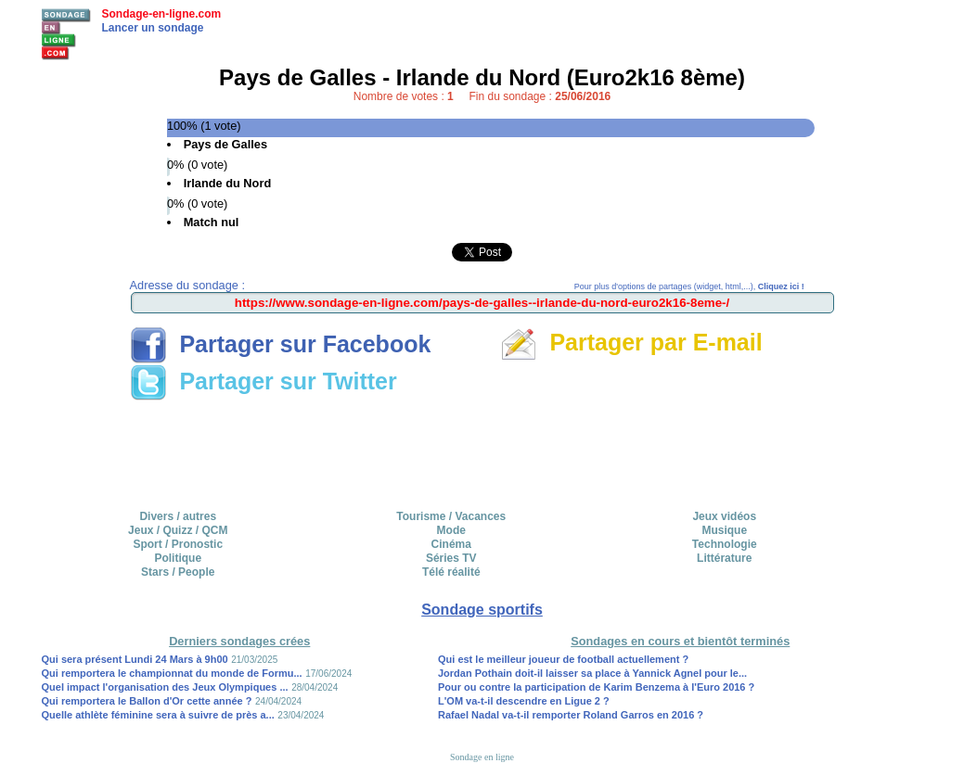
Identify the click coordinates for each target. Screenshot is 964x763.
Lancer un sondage (153, 27)
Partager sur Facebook (280, 344)
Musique (724, 530)
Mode (451, 530)
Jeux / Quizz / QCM (177, 530)
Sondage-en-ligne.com (162, 13)
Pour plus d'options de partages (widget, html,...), (689, 286)
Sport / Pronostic (178, 544)
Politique (177, 558)
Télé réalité (451, 572)
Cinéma (451, 544)
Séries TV (451, 558)
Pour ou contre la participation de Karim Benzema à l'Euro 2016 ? (596, 687)
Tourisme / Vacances (451, 516)
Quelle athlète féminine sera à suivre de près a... (158, 714)
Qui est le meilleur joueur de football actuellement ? (563, 659)
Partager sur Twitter (263, 381)
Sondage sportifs (482, 609)
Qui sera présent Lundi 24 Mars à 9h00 (135, 659)
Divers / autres (177, 516)
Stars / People (177, 572)
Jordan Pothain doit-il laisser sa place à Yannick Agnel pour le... (592, 673)
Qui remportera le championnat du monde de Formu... (172, 673)
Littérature (724, 558)
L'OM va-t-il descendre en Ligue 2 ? (524, 700)
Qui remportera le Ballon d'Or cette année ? (147, 700)
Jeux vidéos (724, 516)
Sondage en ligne (482, 757)
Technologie (724, 544)
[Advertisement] (482, 448)
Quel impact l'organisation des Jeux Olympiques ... (165, 687)
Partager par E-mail (631, 342)
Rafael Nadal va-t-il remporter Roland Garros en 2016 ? (570, 714)
